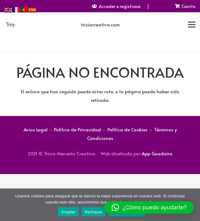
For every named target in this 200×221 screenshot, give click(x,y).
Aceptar (68, 212)
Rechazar (93, 212)
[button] (149, 207)
